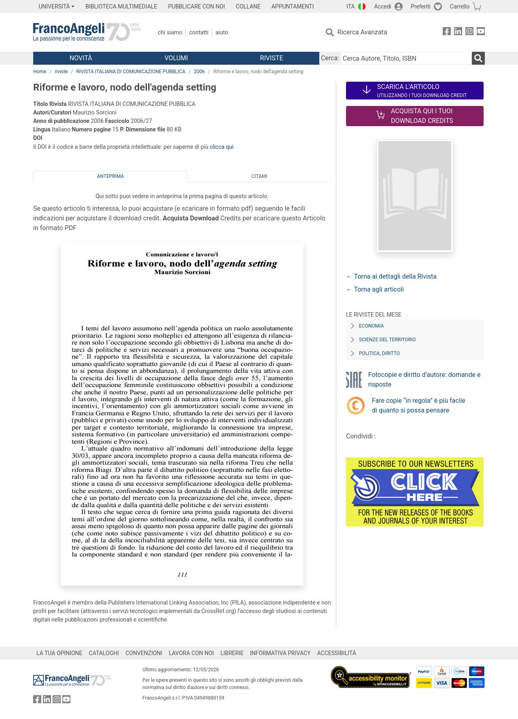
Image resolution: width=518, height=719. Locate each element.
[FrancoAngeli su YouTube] (481, 32)
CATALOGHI (104, 653)
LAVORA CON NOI (191, 653)
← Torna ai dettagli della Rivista (391, 276)
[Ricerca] (478, 58)
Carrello (459, 6)
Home (39, 71)
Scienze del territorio (387, 340)
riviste (61, 71)
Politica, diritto (379, 353)
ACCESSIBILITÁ (336, 653)
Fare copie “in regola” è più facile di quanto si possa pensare (418, 405)
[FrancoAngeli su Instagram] (469, 32)
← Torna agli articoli (375, 289)
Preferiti (421, 6)
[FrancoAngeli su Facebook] (447, 32)
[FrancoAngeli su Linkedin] (458, 32)
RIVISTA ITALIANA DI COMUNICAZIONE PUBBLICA (130, 71)
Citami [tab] (259, 176)
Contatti (198, 32)
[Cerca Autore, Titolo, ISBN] (406, 58)
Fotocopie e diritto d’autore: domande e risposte (424, 379)
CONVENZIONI (143, 653)
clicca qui (222, 147)
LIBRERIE (232, 653)
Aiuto (221, 32)
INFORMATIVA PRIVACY (280, 653)
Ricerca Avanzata (362, 32)
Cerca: (330, 58)
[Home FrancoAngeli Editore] (86, 32)
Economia (371, 326)
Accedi (382, 6)
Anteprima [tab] (110, 176)
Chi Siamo (170, 32)
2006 (199, 71)
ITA (350, 6)
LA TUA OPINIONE (59, 653)
